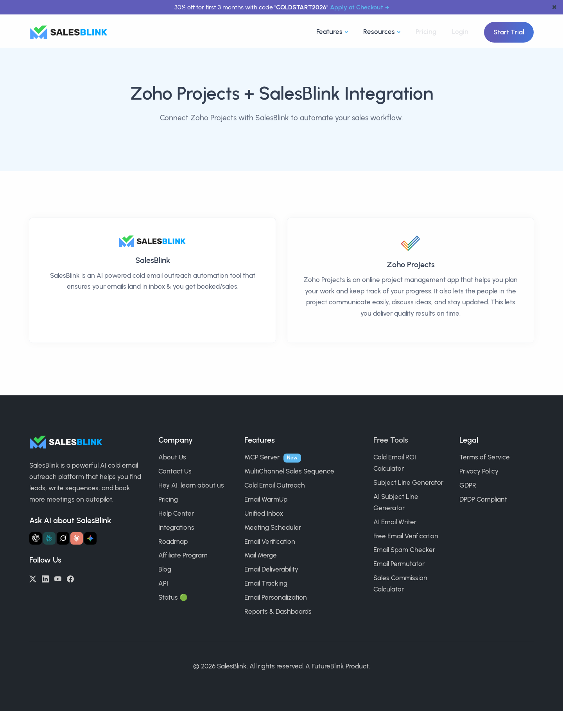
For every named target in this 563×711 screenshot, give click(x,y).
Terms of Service (484, 457)
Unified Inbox (263, 513)
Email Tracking (265, 583)
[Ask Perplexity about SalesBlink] (49, 538)
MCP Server (262, 457)
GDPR (467, 485)
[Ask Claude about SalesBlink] (76, 538)
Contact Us (175, 471)
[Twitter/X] (32, 578)
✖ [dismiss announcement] (554, 7)
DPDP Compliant (483, 499)
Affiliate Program (183, 555)
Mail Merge (260, 555)
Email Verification (269, 541)
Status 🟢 (173, 597)
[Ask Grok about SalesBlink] (63, 538)
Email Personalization (275, 597)
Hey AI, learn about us (191, 485)
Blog (164, 569)
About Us (172, 457)
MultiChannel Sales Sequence (289, 471)
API (163, 583)
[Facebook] (70, 578)
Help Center (176, 513)
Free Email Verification (405, 536)
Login (460, 32)
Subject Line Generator (408, 482)
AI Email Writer (394, 522)
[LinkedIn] (45, 578)
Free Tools (390, 440)
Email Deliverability (271, 569)
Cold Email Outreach (274, 485)
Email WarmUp (265, 499)
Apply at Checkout (356, 7)
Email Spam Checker (404, 550)
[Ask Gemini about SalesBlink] (90, 538)
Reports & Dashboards (278, 611)
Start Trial (508, 32)
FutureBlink (328, 666)
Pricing (426, 32)
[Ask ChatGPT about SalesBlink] (35, 538)
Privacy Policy (478, 471)
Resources (379, 32)
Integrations (176, 527)
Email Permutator (399, 564)
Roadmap (173, 541)
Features (329, 32)
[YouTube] (57, 578)
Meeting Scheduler (272, 527)
